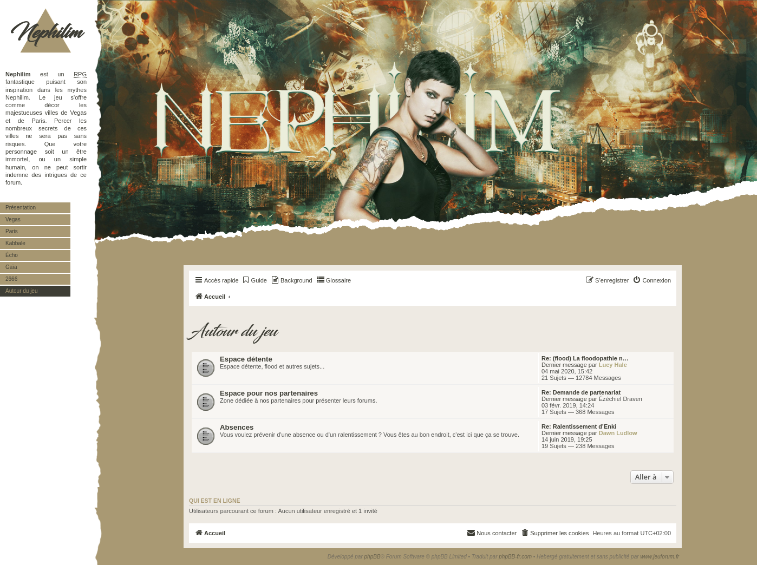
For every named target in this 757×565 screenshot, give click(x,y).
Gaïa (11, 267)
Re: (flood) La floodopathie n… (585, 358)
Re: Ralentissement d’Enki (578, 426)
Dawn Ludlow (618, 433)
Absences (236, 427)
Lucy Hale (613, 365)
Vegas (13, 219)
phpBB (372, 557)
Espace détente (246, 359)
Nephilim (46, 32)
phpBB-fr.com (515, 557)
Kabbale (15, 243)
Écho (11, 255)
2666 (11, 279)
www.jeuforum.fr (659, 557)
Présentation (20, 208)
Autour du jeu (21, 291)
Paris (11, 231)
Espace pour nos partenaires (269, 393)
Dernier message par (569, 365)
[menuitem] (254, 280)
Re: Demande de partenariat (581, 392)
